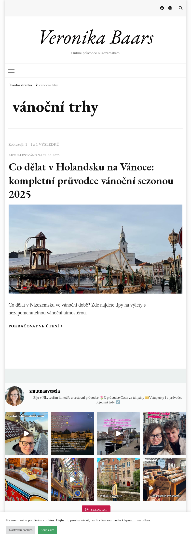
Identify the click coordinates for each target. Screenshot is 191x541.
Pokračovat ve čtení (36, 326)
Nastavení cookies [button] (20, 530)
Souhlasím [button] (47, 530)
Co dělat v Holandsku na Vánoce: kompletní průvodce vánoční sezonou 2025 (91, 180)
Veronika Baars (95, 37)
